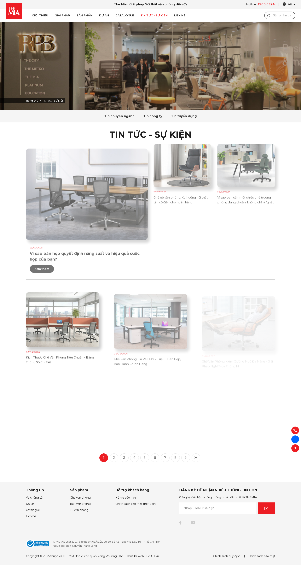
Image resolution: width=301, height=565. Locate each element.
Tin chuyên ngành (119, 116)
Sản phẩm (85, 15)
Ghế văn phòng (80, 497)
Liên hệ (31, 516)
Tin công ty (152, 116)
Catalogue (124, 15)
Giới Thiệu (40, 15)
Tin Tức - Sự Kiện (154, 15)
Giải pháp (62, 15)
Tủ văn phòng (79, 510)
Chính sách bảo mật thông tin (135, 504)
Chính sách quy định (226, 556)
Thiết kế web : (136, 556)
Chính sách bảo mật (261, 556)
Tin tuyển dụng (184, 116)
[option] (150, 66)
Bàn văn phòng (80, 504)
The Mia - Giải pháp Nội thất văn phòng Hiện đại (151, 4)
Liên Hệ (179, 15)
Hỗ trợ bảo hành (126, 497)
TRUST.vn (152, 556)
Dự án (104, 15)
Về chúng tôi (34, 497)
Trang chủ (32, 100)
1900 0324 (266, 4)
